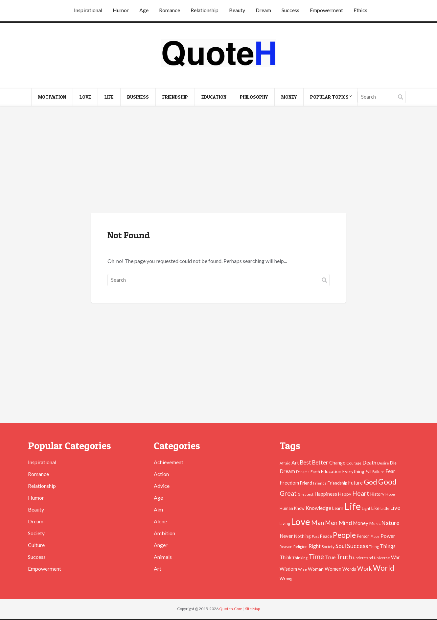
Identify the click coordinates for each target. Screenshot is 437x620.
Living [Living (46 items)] (285, 523)
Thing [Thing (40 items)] (374, 546)
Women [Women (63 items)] (333, 569)
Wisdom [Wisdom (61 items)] (288, 569)
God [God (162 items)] (370, 482)
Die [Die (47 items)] (393, 463)
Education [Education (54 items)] (331, 471)
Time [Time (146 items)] (316, 556)
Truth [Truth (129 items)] (344, 556)
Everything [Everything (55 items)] (353, 471)
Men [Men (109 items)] (331, 522)
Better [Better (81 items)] (320, 462)
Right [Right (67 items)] (315, 546)
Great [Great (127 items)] (288, 493)
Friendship (175, 97)
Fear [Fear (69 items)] (390, 471)
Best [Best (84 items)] (305, 462)
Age (144, 10)
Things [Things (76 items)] (388, 546)
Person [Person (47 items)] (363, 536)
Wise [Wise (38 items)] (302, 569)
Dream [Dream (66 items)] (287, 471)
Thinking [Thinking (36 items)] (300, 558)
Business (138, 97)
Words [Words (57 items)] (349, 569)
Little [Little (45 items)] (384, 508)
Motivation (52, 97)
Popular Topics (329, 97)
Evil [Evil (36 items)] (368, 471)
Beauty (237, 10)
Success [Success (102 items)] (357, 545)
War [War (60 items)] (395, 557)
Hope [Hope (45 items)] (390, 494)
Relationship (204, 10)
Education (213, 97)
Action (161, 474)
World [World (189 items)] (383, 567)
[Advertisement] (218, 160)
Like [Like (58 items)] (375, 508)
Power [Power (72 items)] (387, 536)
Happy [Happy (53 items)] (344, 494)
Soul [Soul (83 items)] (340, 546)
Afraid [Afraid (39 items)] (285, 463)
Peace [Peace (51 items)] (326, 536)
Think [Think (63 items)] (285, 557)
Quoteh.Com (230, 608)
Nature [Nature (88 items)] (390, 522)
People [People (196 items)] (344, 534)
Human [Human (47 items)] (286, 508)
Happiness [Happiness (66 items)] (325, 494)
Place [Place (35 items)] (375, 536)
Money (289, 97)
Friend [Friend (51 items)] (306, 483)
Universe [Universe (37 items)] (382, 558)
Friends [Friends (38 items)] (320, 483)
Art (157, 568)
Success (290, 10)
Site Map (252, 608)
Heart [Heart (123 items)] (360, 493)
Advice (162, 486)
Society (36, 533)
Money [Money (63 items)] (360, 523)
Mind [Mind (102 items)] (345, 522)
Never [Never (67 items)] (286, 536)
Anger (161, 545)
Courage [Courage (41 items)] (353, 463)
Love (85, 97)
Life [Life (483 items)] (352, 506)
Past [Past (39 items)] (315, 536)
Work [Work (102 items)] (364, 568)
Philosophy (254, 97)
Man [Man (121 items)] (317, 522)
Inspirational (88, 10)
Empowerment (326, 10)
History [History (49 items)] (377, 494)
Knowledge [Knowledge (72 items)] (318, 508)
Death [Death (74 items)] (369, 462)
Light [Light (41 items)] (366, 508)
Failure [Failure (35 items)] (378, 471)
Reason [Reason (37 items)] (286, 546)
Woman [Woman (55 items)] (316, 569)
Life (109, 97)
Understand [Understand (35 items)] (363, 558)
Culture (36, 545)
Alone (160, 521)
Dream (263, 10)
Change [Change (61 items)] (337, 462)
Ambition (164, 533)
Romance (169, 10)
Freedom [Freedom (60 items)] (289, 483)
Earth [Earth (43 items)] (315, 471)
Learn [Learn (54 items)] (337, 508)
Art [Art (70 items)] (295, 462)
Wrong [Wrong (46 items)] (286, 578)
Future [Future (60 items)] (355, 483)
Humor (121, 10)
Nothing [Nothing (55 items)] (302, 536)
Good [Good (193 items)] (387, 481)
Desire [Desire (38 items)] (383, 463)
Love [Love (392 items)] (300, 521)
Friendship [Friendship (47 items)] (337, 483)
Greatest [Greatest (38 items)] (305, 494)
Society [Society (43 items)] (328, 546)
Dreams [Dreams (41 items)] (303, 471)
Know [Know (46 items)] (299, 508)
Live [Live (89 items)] (395, 507)
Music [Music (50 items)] (374, 523)
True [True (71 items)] (330, 557)
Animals (163, 557)
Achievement (168, 462)
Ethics (360, 10)
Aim (158, 509)
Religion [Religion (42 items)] (300, 546)
